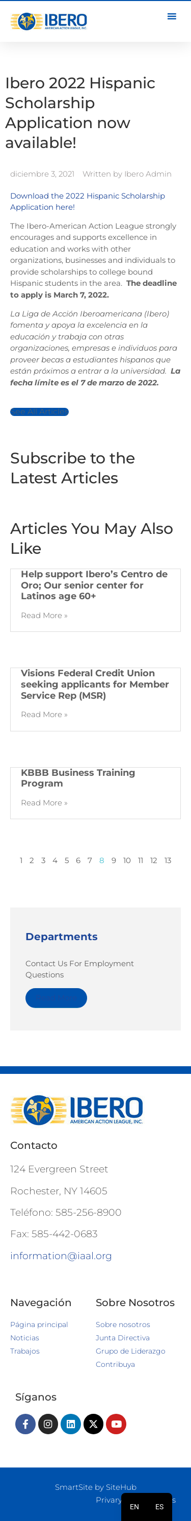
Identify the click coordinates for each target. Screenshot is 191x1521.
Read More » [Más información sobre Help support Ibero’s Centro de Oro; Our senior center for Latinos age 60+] (44, 615)
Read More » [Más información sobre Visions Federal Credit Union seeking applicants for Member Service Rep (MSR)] (44, 714)
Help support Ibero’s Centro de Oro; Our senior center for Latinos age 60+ (94, 585)
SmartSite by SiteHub (96, 1487)
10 (127, 860)
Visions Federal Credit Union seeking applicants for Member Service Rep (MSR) (95, 684)
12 (153, 860)
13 (168, 860)
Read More (56, 997)
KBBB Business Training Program (78, 778)
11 (140, 860)
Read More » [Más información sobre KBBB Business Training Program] (44, 802)
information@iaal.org (61, 1256)
